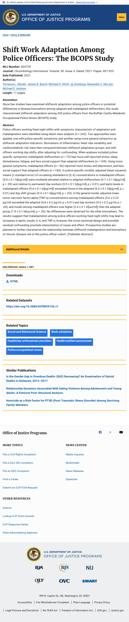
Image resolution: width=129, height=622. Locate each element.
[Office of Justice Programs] (11, 17)
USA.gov (102, 610)
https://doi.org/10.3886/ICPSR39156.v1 (32, 306)
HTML (14, 281)
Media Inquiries (75, 454)
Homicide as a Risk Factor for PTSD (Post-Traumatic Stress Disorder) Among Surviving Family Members (62, 403)
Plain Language (81, 602)
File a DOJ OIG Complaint (18, 462)
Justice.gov (117, 610)
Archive (7, 507)
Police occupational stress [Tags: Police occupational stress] (25, 349)
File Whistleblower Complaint (52, 602)
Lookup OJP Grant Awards (18, 516)
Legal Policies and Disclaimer (22, 610)
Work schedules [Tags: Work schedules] (61, 331)
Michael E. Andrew (14, 88)
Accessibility (24, 602)
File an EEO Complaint (16, 471)
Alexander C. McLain (100, 84)
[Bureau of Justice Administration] (39, 570)
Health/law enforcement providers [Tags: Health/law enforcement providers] (30, 340)
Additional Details (17, 249)
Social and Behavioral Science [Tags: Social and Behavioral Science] (27, 331)
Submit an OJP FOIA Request (20, 487)
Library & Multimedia (20, 35)
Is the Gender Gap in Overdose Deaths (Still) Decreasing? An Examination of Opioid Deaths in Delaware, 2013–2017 (60, 378)
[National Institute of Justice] (89, 570)
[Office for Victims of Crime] (64, 583)
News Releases (75, 471)
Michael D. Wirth (59, 84)
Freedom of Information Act (77, 610)
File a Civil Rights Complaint (19, 454)
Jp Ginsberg (78, 84)
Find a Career (10, 479)
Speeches (71, 479)
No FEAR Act (50, 610)
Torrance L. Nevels (14, 84)
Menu (121, 17)
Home (5, 35)
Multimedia (72, 462)
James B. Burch (37, 84)
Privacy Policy (102, 602)
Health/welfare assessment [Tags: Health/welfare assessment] (74, 340)
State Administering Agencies (20, 532)
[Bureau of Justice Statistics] (64, 572)
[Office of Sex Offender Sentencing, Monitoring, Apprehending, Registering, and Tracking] (89, 583)
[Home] (56, 17)
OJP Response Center (15, 524)
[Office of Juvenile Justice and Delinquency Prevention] (39, 584)
